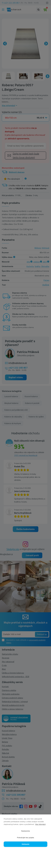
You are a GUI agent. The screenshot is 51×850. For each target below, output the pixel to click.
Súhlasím (25, 844)
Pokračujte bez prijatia (25, 838)
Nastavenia (25, 831)
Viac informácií (40, 824)
